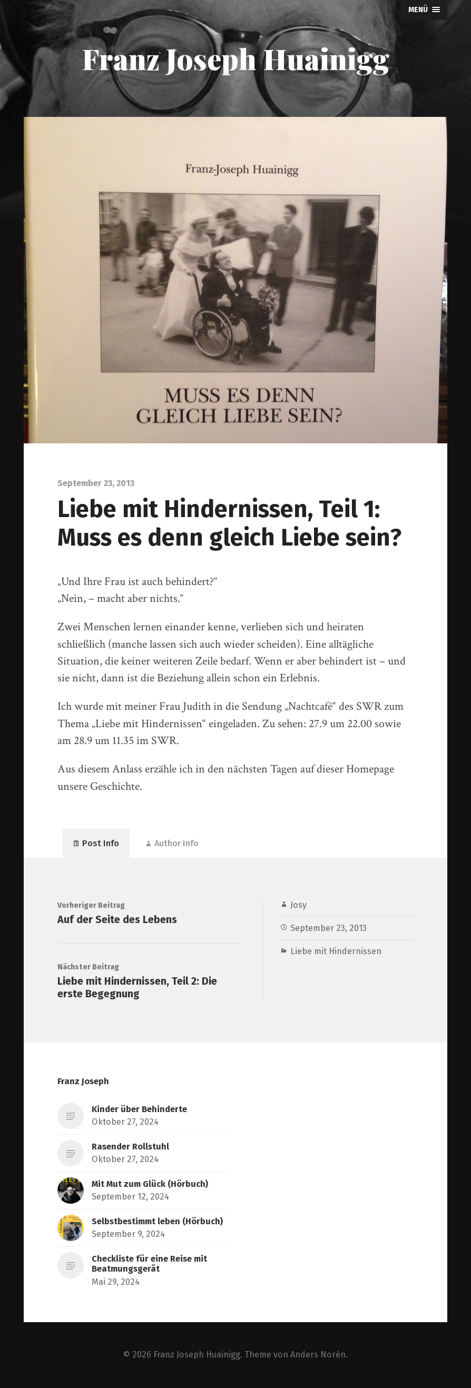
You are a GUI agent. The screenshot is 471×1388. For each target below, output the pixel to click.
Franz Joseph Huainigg (235, 58)
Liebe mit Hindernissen (335, 951)
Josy (298, 905)
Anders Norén (318, 1355)
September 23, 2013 (328, 928)
